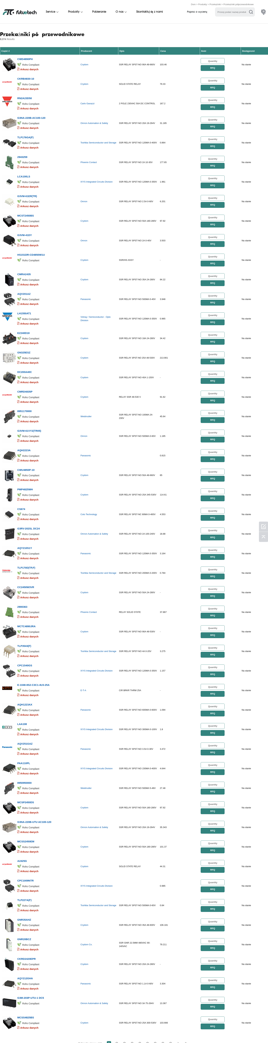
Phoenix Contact (89, 154)
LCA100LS (23, 167)
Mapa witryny (204, 1033)
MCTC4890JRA (26, 587)
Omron (84, 191)
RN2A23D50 (24, 94)
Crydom (84, 63)
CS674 (21, 478)
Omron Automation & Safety (94, 118)
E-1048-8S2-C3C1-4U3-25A (33, 642)
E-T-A (83, 648)
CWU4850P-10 (26, 441)
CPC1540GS (24, 624)
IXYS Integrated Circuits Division (97, 173)
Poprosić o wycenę (83, 1033)
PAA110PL (23, 715)
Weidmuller (86, 392)
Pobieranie (99, 11)
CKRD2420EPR (26, 898)
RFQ (212, 66)
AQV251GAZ (24, 697)
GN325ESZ (23, 331)
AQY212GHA (25, 917)
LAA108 (22, 679)
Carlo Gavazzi (88, 100)
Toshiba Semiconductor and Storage (98, 136)
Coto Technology (89, 484)
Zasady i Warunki (24, 1033)
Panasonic (86, 282)
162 (170, 979)
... (163, 979)
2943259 (22, 148)
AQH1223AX (24, 661)
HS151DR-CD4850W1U (31, 240)
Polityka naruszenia (53, 1033)
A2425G (22, 807)
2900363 (22, 569)
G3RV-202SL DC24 (28, 496)
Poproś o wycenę (197, 11)
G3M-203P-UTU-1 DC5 (30, 935)
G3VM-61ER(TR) (27, 185)
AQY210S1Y (24, 514)
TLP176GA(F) (25, 130)
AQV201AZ (24, 276)
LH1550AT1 (24, 295)
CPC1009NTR (25, 825)
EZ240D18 (23, 313)
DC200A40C (24, 350)
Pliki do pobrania (179, 1033)
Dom (193, 4)
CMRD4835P (24, 368)
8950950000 (24, 734)
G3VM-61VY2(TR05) (29, 404)
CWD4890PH (25, 57)
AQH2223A (24, 423)
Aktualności (154, 1033)
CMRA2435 (24, 258)
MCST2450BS (25, 203)
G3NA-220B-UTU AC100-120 (34, 770)
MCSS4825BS (25, 953)
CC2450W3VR (25, 551)
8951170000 (24, 386)
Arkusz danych (29, 67)
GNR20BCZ (24, 880)
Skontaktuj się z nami (149, 11)
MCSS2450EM (25, 789)
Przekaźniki (215, 4)
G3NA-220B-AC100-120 (31, 112)
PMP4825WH (25, 459)
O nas (119, 11)
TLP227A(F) (24, 843)
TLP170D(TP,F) (26, 532)
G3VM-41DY (24, 222)
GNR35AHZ (24, 862)
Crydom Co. (86, 886)
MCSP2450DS (25, 752)
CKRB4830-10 (25, 75)
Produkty (202, 4)
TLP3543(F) (24, 606)
